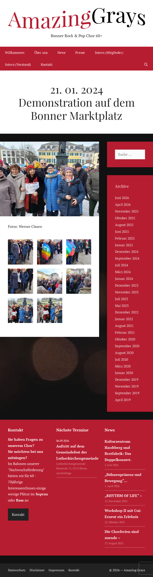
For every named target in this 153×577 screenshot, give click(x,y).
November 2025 (127, 211)
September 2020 (127, 346)
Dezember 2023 (126, 285)
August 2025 (124, 224)
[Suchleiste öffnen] (146, 65)
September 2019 (127, 393)
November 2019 (127, 386)
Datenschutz (17, 570)
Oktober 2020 (125, 339)
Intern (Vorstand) (18, 64)
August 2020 (124, 352)
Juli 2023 (121, 299)
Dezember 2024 (126, 251)
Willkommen (14, 52)
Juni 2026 (122, 197)
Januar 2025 (124, 245)
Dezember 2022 (126, 312)
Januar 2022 (124, 319)
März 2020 (123, 366)
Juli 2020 (121, 359)
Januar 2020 (124, 372)
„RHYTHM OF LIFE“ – (123, 495)
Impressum (56, 570)
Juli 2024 (121, 265)
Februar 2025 (125, 238)
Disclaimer (37, 570)
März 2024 (123, 272)
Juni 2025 (122, 231)
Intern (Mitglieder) (109, 52)
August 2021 (124, 325)
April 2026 (123, 204)
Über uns (41, 52)
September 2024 (127, 258)
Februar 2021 (125, 332)
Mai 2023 (122, 305)
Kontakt (47, 64)
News (61, 52)
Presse (80, 52)
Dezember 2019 (126, 379)
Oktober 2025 (125, 218)
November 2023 (127, 292)
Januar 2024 (124, 278)
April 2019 (123, 399)
